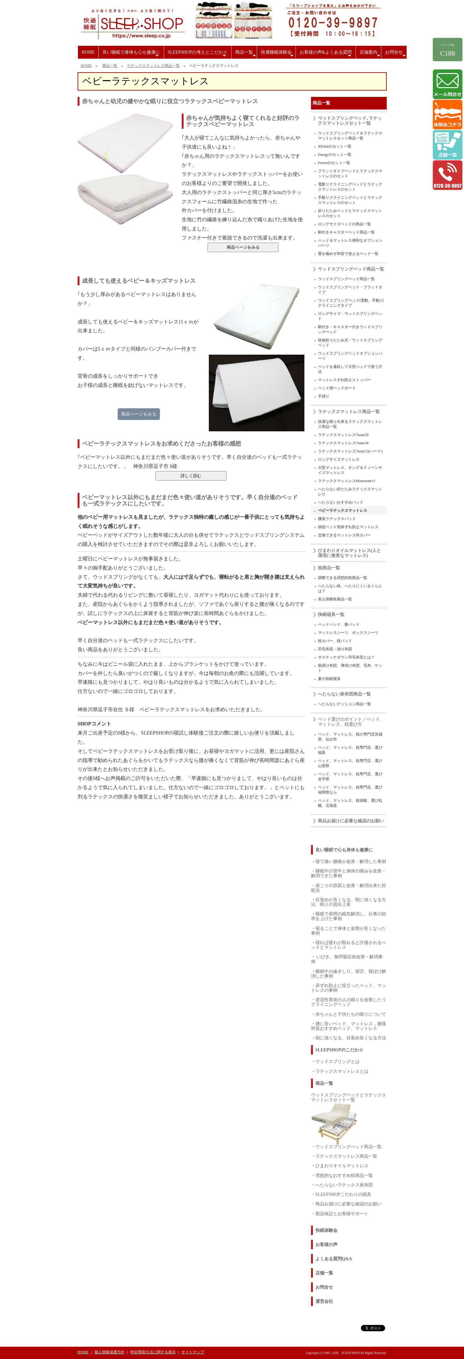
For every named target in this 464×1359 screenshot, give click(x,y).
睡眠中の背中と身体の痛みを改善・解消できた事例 (348, 873)
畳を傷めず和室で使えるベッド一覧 (348, 253)
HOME (88, 52)
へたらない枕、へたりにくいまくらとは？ (350, 588)
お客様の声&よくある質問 (326, 54)
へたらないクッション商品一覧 (344, 704)
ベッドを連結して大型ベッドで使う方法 (350, 369)
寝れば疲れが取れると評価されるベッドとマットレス (348, 945)
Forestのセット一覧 (334, 163)
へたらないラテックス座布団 (344, 1184)
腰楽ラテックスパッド (337, 519)
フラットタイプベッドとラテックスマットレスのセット (350, 173)
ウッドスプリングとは (337, 1061)
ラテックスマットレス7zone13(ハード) (350, 451)
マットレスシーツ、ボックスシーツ (348, 632)
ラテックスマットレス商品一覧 (153, 65)
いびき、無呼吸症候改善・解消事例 (347, 959)
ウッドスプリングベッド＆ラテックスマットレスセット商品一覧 (350, 135)
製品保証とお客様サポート (341, 1213)
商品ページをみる (138, 414)
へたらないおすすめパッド (340, 502)
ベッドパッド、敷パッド (339, 624)
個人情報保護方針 (109, 1352)
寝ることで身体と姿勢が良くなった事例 (348, 931)
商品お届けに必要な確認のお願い (351, 820)
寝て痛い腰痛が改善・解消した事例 (350, 861)
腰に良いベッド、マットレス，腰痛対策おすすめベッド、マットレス (348, 1026)
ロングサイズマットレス (339, 459)
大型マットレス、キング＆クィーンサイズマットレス (350, 470)
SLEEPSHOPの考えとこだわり (197, 54)
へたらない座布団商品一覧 (344, 694)
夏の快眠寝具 (329, 679)
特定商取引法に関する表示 (153, 1352)
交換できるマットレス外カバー (344, 535)
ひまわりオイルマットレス (341, 1165)
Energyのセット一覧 (334, 154)
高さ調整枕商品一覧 (335, 599)
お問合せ (396, 54)
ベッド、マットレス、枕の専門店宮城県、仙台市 (350, 737)
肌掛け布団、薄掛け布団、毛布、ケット (350, 668)
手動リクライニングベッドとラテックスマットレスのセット (350, 200)
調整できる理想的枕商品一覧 (342, 578)
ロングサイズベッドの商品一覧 (344, 224)
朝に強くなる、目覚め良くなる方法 (350, 1037)
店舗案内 (370, 54)
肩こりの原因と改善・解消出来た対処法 (348, 888)
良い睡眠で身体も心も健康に (131, 54)
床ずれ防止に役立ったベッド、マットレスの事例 (348, 988)
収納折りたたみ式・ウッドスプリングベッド (350, 342)
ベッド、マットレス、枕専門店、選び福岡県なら (350, 790)
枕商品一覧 (329, 567)
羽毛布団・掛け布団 (335, 649)
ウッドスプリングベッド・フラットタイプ (350, 289)
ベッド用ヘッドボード (337, 388)
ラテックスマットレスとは (341, 1071)
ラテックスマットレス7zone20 (343, 435)
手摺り (323, 396)
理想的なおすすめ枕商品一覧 (344, 1175)
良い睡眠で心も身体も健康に (344, 850)
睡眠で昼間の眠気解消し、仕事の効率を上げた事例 (348, 916)
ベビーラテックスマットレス (342, 510)
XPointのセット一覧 (334, 146)
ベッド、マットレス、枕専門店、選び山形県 (350, 763)
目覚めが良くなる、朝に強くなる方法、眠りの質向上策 (348, 902)
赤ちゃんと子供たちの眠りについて (350, 1014)
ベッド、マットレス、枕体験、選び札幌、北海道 (350, 803)
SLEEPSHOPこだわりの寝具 (343, 1194)
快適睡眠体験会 (278, 54)
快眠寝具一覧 (331, 614)
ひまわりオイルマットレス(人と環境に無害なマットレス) (349, 553)
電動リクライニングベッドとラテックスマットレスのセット (350, 187)
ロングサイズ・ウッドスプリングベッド (350, 316)
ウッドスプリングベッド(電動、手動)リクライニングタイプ (351, 303)
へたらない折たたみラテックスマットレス (350, 491)
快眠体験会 (326, 1230)
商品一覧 (246, 54)
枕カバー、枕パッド (335, 641)
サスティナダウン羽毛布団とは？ (346, 657)
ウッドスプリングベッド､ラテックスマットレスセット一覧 (350, 121)
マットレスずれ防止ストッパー (344, 380)
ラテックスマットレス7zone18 (343, 443)
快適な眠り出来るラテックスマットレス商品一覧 (350, 424)
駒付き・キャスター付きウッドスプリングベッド (350, 329)
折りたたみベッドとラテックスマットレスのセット (350, 213)
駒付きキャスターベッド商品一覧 (346, 232)
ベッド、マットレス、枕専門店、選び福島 (350, 750)
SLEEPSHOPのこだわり (339, 1050)
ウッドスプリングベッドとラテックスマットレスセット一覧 (348, 1097)
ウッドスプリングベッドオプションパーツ (350, 356)
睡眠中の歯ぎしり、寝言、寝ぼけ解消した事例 (348, 973)
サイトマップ (192, 1352)
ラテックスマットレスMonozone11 (347, 481)
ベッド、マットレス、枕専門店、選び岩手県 (350, 776)
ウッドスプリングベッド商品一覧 (351, 269)
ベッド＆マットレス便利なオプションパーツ (350, 243)
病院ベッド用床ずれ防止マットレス (348, 527)
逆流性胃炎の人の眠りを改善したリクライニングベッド (348, 1002)
